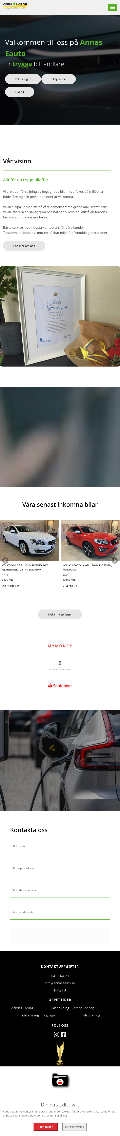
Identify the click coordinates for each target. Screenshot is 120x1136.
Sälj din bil (58, 79)
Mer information (74, 1126)
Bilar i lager (23, 79)
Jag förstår (46, 1126)
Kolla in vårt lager (60, 614)
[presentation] (41, 936)
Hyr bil (19, 92)
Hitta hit (60, 990)
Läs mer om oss (24, 246)
